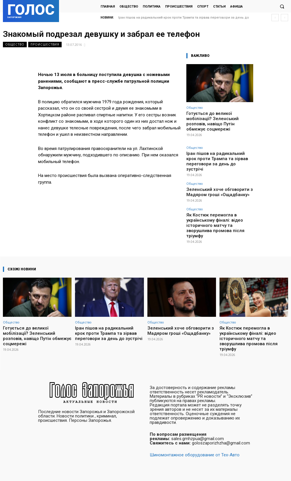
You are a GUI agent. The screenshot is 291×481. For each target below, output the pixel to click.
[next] (284, 17)
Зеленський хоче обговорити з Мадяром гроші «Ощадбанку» (219, 174)
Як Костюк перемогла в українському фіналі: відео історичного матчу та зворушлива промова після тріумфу (215, 198)
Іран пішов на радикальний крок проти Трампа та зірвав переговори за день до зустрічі (218, 149)
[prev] (275, 17)
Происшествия (45, 44)
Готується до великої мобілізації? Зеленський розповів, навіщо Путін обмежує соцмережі (218, 117)
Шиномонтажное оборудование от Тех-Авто (195, 434)
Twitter (283, 471)
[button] (282, 6)
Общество (15, 44)
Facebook (254, 471)
